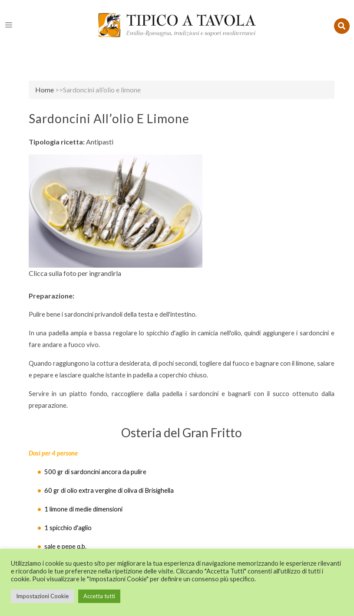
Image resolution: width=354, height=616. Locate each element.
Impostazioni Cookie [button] (42, 596)
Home (44, 89)
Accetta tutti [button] (99, 596)
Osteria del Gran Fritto (181, 432)
